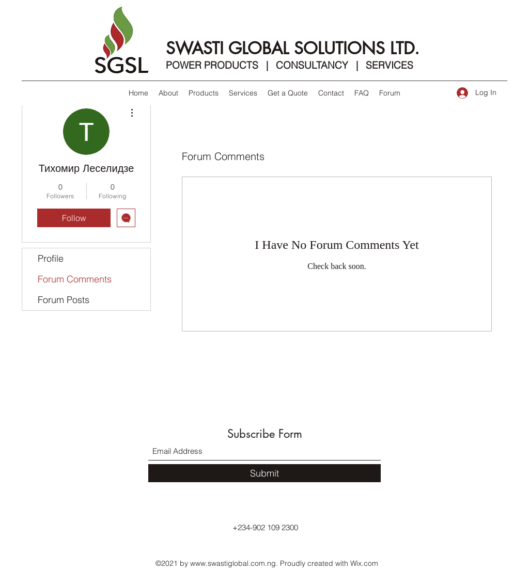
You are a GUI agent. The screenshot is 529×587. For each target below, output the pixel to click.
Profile (51, 258)
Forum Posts (63, 300)
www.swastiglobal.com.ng (233, 563)
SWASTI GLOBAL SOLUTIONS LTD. (292, 48)
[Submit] (264, 473)
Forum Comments (75, 279)
